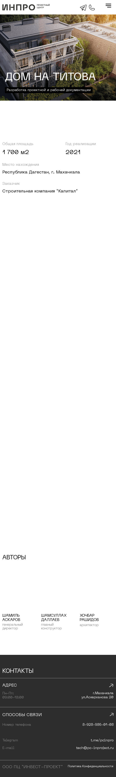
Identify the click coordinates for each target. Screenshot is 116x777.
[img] (26, 7)
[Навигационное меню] (108, 6)
